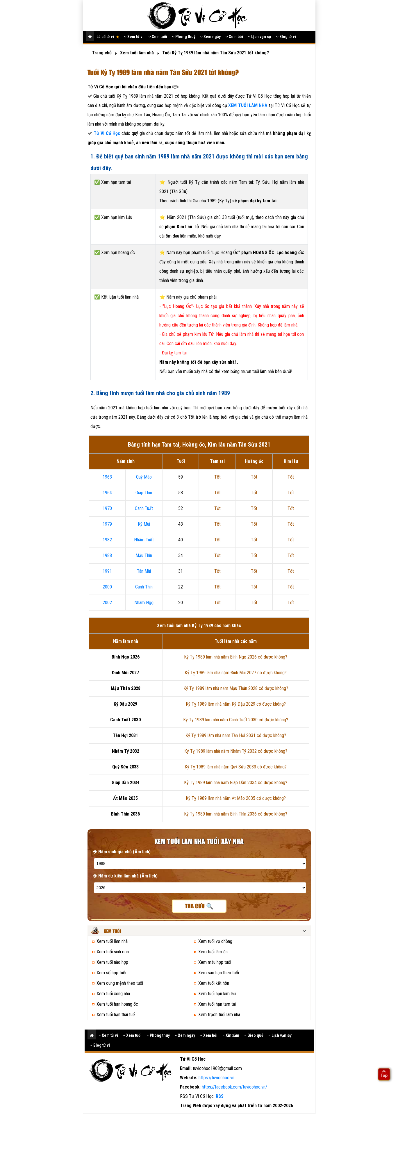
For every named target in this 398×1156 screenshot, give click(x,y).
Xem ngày (210, 36)
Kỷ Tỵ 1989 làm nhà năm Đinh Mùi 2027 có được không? (236, 672)
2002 (107, 602)
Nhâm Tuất (144, 540)
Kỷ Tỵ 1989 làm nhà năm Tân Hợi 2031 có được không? (235, 735)
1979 (107, 524)
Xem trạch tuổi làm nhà (219, 1014)
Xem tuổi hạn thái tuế (116, 1014)
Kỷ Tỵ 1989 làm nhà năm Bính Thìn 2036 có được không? (235, 814)
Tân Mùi (144, 571)
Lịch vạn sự (259, 36)
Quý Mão (144, 477)
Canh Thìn (144, 587)
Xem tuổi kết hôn (213, 983)
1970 (107, 508)
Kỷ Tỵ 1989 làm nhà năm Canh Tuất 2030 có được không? (235, 719)
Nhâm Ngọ (144, 602)
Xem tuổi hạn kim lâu (217, 993)
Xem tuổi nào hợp (112, 962)
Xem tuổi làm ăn (213, 952)
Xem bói (234, 36)
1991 (107, 571)
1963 (107, 477)
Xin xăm (230, 1035)
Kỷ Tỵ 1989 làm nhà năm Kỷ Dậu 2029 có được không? (236, 704)
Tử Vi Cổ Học (107, 133)
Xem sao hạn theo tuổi (218, 972)
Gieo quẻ (253, 1035)
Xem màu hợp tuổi (214, 962)
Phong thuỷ (183, 36)
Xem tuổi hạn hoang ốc (117, 1004)
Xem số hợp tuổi (111, 972)
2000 (107, 587)
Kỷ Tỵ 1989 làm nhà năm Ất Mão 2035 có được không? (236, 798)
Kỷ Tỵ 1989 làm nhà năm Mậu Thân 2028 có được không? (235, 688)
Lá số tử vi (108, 36)
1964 (107, 492)
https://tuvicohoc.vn (216, 1077)
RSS (220, 1096)
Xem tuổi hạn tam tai (217, 1004)
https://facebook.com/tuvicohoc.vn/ (234, 1087)
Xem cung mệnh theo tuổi (120, 983)
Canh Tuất (144, 508)
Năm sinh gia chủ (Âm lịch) (122, 851)
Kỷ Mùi (144, 524)
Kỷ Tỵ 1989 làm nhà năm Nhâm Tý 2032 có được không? (235, 751)
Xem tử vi (134, 36)
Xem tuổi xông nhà (113, 993)
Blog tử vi (286, 36)
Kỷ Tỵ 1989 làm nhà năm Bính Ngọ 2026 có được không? (235, 657)
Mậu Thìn (143, 555)
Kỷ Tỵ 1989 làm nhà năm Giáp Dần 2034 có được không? (235, 782)
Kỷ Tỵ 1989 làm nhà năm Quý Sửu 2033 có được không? (236, 767)
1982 (107, 540)
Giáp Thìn (143, 492)
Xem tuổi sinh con (113, 952)
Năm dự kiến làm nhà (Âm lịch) (125, 876)
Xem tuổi (157, 36)
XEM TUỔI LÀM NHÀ (248, 105)
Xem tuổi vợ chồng (215, 941)
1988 (107, 555)
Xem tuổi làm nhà (112, 941)
